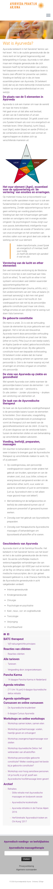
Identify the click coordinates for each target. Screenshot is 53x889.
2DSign (41, 882)
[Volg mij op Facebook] (9, 634)
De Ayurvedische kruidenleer (22, 707)
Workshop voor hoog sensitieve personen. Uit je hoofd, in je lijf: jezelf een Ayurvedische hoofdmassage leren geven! (28, 775)
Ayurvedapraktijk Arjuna (23, 882)
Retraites (12, 789)
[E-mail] (5, 634)
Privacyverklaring (26, 866)
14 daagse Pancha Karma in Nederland (27, 679)
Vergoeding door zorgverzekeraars (25, 669)
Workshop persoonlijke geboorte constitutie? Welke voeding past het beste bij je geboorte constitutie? (28, 762)
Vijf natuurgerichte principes (21, 643)
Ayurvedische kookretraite (24, 802)
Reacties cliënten (16, 654)
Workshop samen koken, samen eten (26, 723)
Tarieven (12, 664)
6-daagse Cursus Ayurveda (21, 713)
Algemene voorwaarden (26, 869)
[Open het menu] (48, 15)
